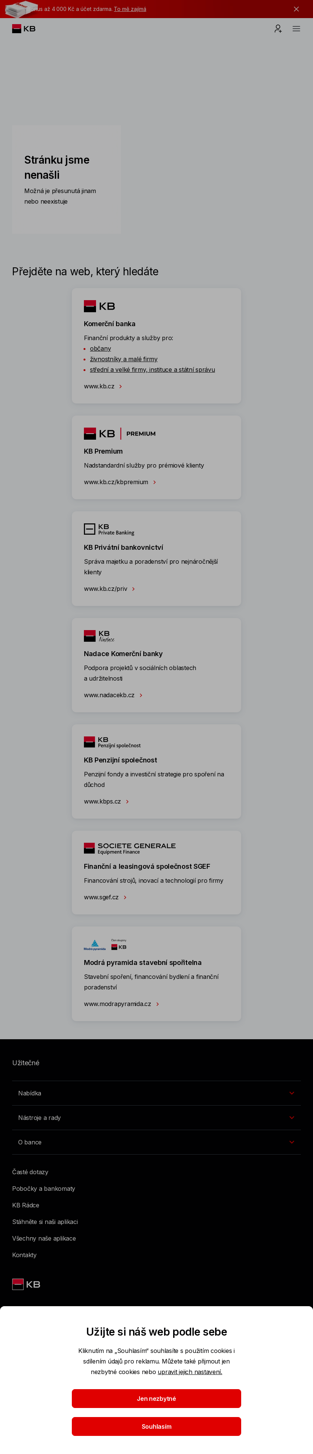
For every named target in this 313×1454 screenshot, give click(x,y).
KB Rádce (25, 1205)
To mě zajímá (130, 9)
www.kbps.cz (108, 801)
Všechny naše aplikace (44, 1238)
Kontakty (24, 1255)
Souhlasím (157, 1426)
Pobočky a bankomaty (43, 1188)
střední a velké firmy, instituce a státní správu (152, 369)
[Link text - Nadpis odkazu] (27, 1284)
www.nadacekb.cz (115, 695)
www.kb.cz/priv (111, 589)
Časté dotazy (30, 1172)
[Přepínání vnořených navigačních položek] (156, 1093)
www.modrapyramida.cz (123, 1004)
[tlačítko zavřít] (294, 9)
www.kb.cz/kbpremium (121, 482)
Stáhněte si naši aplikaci (45, 1221)
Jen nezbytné (156, 1398)
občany (100, 348)
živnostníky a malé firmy (124, 359)
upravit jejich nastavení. (190, 1372)
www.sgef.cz (107, 897)
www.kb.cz (104, 386)
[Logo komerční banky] (29, 28)
